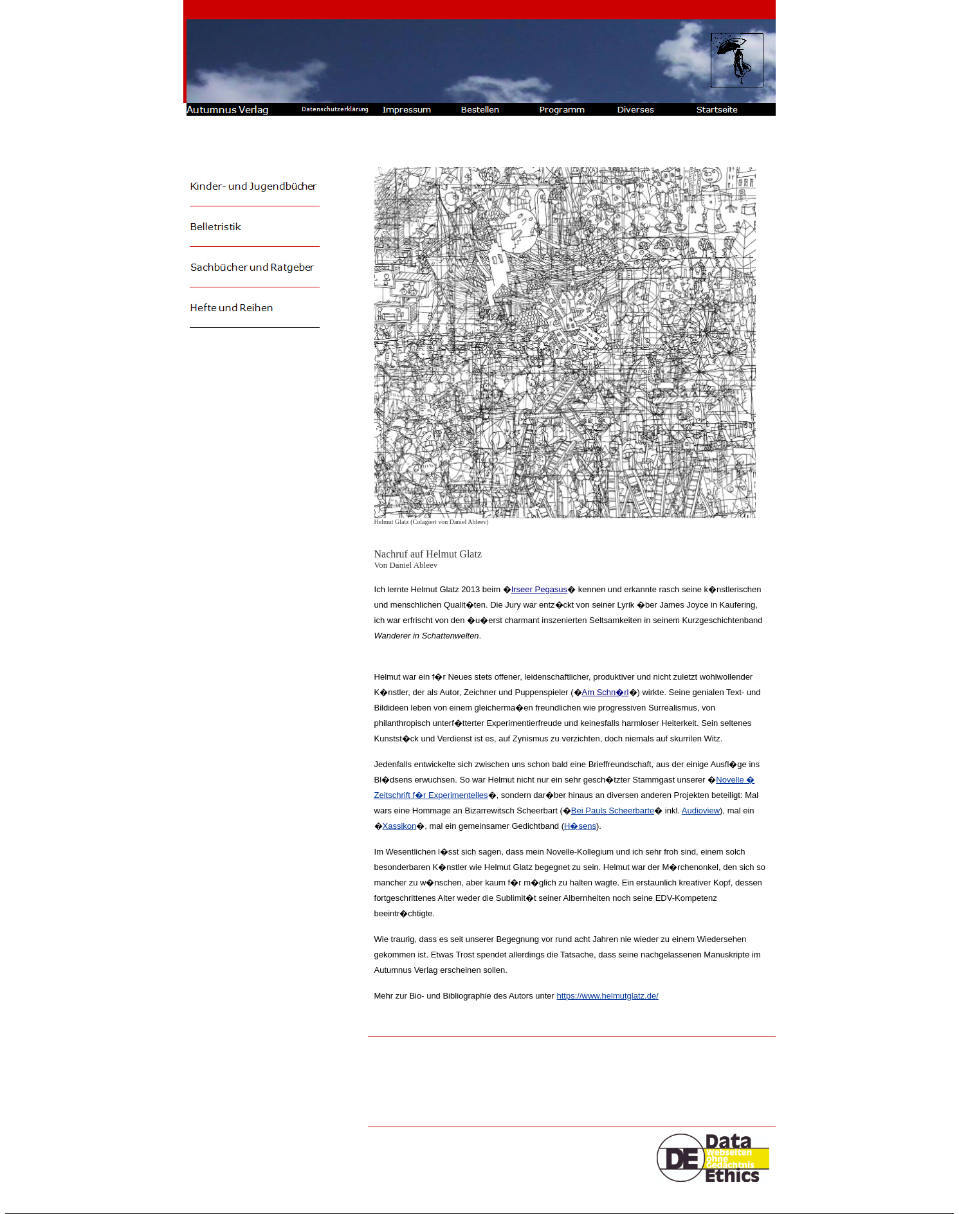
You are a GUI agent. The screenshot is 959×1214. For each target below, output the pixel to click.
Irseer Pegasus (539, 589)
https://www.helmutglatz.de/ (608, 996)
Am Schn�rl (605, 692)
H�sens (580, 826)
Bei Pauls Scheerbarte (612, 810)
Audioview (701, 810)
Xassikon (400, 826)
